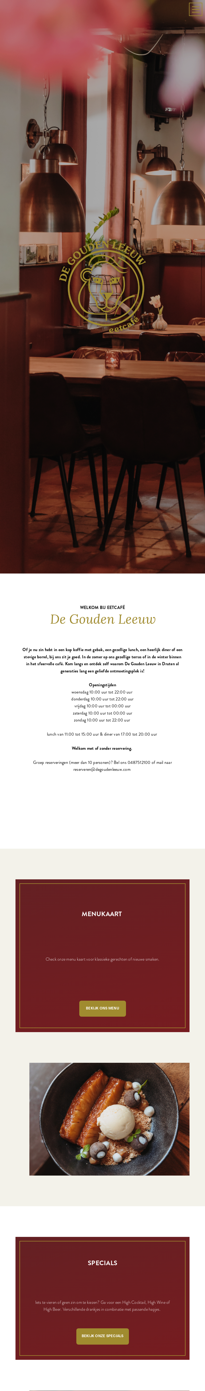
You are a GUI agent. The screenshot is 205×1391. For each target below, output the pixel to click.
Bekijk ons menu (102, 942)
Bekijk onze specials (103, 1270)
